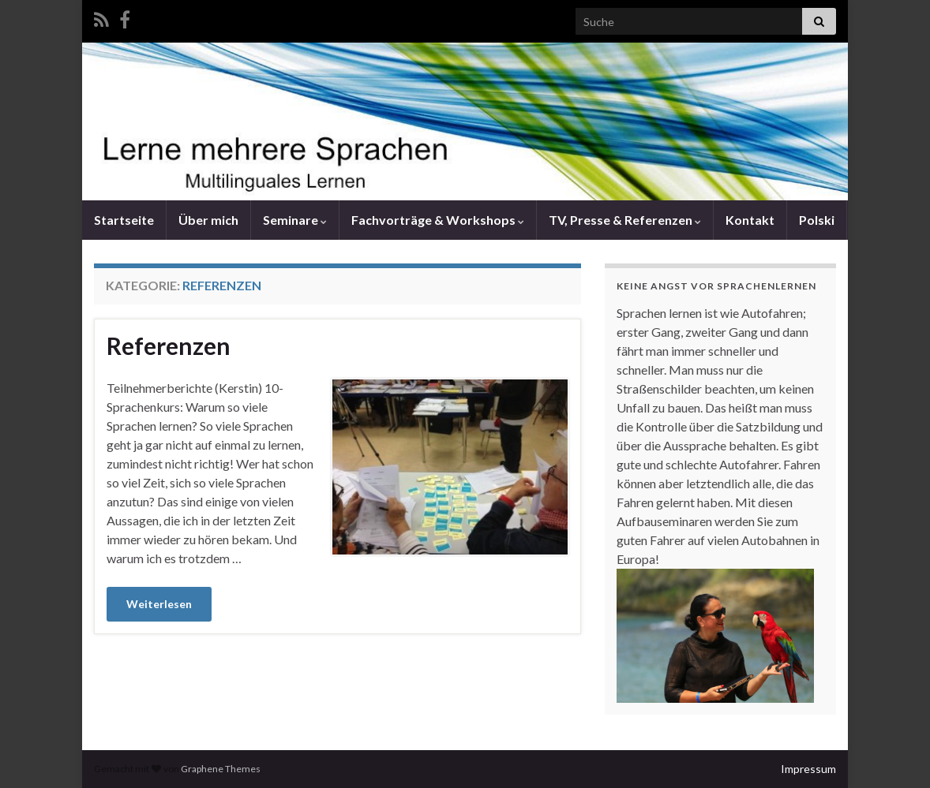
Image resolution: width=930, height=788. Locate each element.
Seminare (295, 219)
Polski (816, 219)
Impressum (808, 768)
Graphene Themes (221, 769)
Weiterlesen (159, 604)
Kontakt (750, 219)
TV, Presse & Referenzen (625, 219)
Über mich (208, 219)
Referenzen (169, 345)
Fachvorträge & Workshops (437, 219)
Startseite (124, 219)
